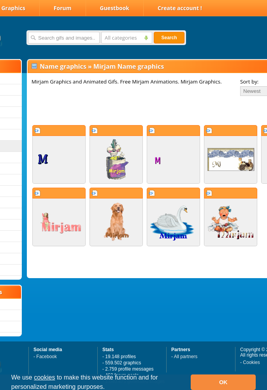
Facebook (46, 356)
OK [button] (223, 382)
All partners (186, 356)
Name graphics (63, 66)
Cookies (251, 362)
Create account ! (180, 8)
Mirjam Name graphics (128, 66)
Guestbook (115, 8)
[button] (107, 388)
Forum (63, 8)
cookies (44, 377)
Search (169, 37)
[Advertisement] (120, 110)
